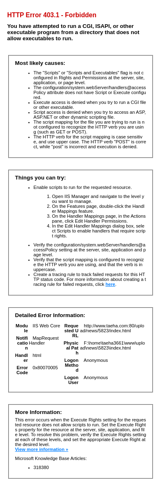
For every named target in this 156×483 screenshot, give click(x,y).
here (110, 284)
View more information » (42, 449)
